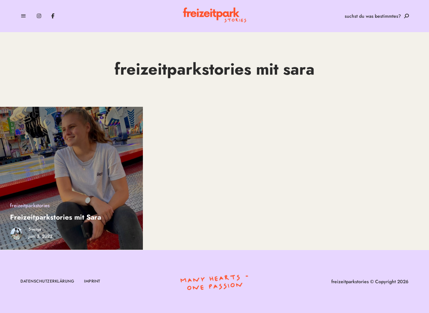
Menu (23, 16)
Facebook (52, 16)
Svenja (34, 229)
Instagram (39, 16)
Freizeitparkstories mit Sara (55, 217)
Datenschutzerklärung (47, 281)
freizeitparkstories (30, 205)
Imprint (92, 281)
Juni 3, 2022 (40, 236)
